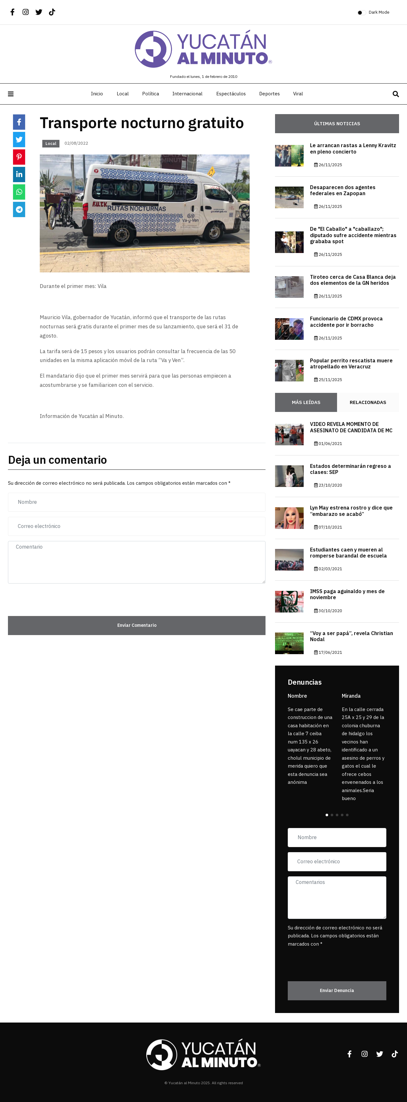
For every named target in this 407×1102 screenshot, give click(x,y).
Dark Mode (379, 12)
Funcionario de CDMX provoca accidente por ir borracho (346, 322)
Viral (298, 93)
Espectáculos (231, 93)
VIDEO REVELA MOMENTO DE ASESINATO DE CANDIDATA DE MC (351, 427)
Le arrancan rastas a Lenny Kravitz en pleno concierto (353, 148)
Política (150, 93)
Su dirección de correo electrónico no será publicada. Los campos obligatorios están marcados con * (335, 936)
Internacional (187, 93)
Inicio (97, 93)
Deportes (269, 93)
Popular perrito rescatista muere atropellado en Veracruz (351, 364)
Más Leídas (306, 402)
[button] (327, 815)
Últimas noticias (337, 123)
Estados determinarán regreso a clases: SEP (350, 469)
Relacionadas (368, 402)
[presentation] (45, 598)
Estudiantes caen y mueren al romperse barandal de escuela (348, 553)
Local (123, 93)
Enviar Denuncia (337, 990)
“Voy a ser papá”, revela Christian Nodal (351, 636)
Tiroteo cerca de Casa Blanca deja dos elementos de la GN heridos (353, 280)
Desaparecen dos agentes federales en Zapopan (343, 190)
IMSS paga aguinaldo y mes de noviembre (347, 594)
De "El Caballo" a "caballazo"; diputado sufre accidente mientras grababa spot (353, 235)
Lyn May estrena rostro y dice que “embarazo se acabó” (351, 511)
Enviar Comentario (136, 625)
